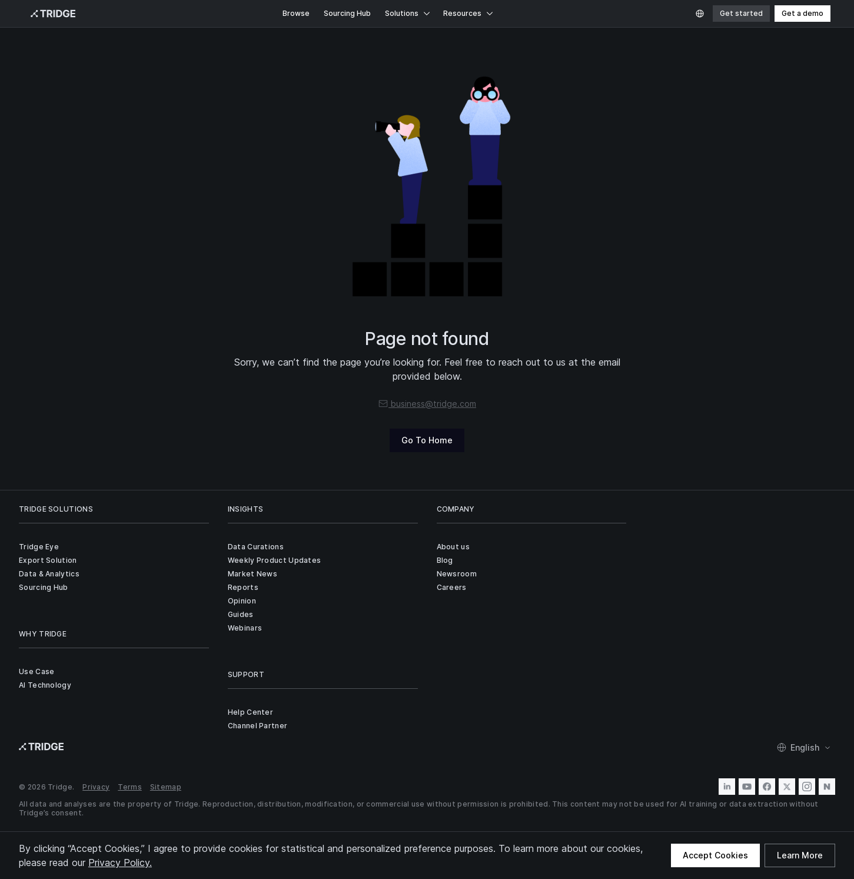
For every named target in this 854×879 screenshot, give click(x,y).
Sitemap (165, 786)
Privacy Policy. (120, 862)
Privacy (95, 786)
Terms (130, 786)
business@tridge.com (427, 404)
